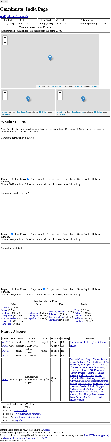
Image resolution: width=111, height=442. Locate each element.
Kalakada (5, 307)
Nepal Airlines (85, 383)
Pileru (77, 310)
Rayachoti (32, 318)
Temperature (36, 179)
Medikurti (6, 313)
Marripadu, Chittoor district (27, 417)
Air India (84, 342)
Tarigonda (6, 323)
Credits (46, 430)
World (3, 16)
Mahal (4, 310)
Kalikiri (78, 313)
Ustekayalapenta (57, 311)
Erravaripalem (56, 317)
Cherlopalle (7, 321)
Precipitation (52, 179)
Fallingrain (95, 86)
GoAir (73, 378)
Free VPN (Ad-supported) (96, 435)
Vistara (80, 399)
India (9, 16)
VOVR (5, 350)
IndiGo (80, 378)
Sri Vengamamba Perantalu (27, 413)
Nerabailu (54, 319)
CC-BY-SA (78, 86)
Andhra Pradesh (20, 16)
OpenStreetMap (58, 86)
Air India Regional (96, 362)
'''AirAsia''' (75, 359)
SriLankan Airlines (88, 391)
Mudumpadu (33, 313)
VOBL (5, 379)
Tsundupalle (33, 315)
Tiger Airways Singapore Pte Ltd (86, 397)
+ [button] (5, 38)
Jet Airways (90, 378)
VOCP (5, 345)
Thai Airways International (92, 394)
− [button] (5, 42)
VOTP (5, 342)
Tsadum (78, 315)
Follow (4, 1)
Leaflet (39, 86)
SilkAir (91, 386)
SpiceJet (95, 342)
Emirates (92, 372)
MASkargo (84, 381)
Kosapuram (6, 315)
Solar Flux (68, 179)
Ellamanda (54, 314)
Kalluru (78, 318)
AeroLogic (86, 359)
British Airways (96, 367)
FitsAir (98, 375)
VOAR (5, 355)
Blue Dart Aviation (79, 367)
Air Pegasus (86, 364)
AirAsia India (99, 364)
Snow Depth (83, 179)
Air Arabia (98, 359)
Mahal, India (20, 410)
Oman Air (98, 383)
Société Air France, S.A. (90, 389)
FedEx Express (86, 375)
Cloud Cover (20, 179)
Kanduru (78, 321)
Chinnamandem (9, 318)
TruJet (103, 342)
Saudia (83, 386)
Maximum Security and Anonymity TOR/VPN (25, 438)
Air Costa (74, 342)
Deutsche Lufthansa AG (81, 370)
